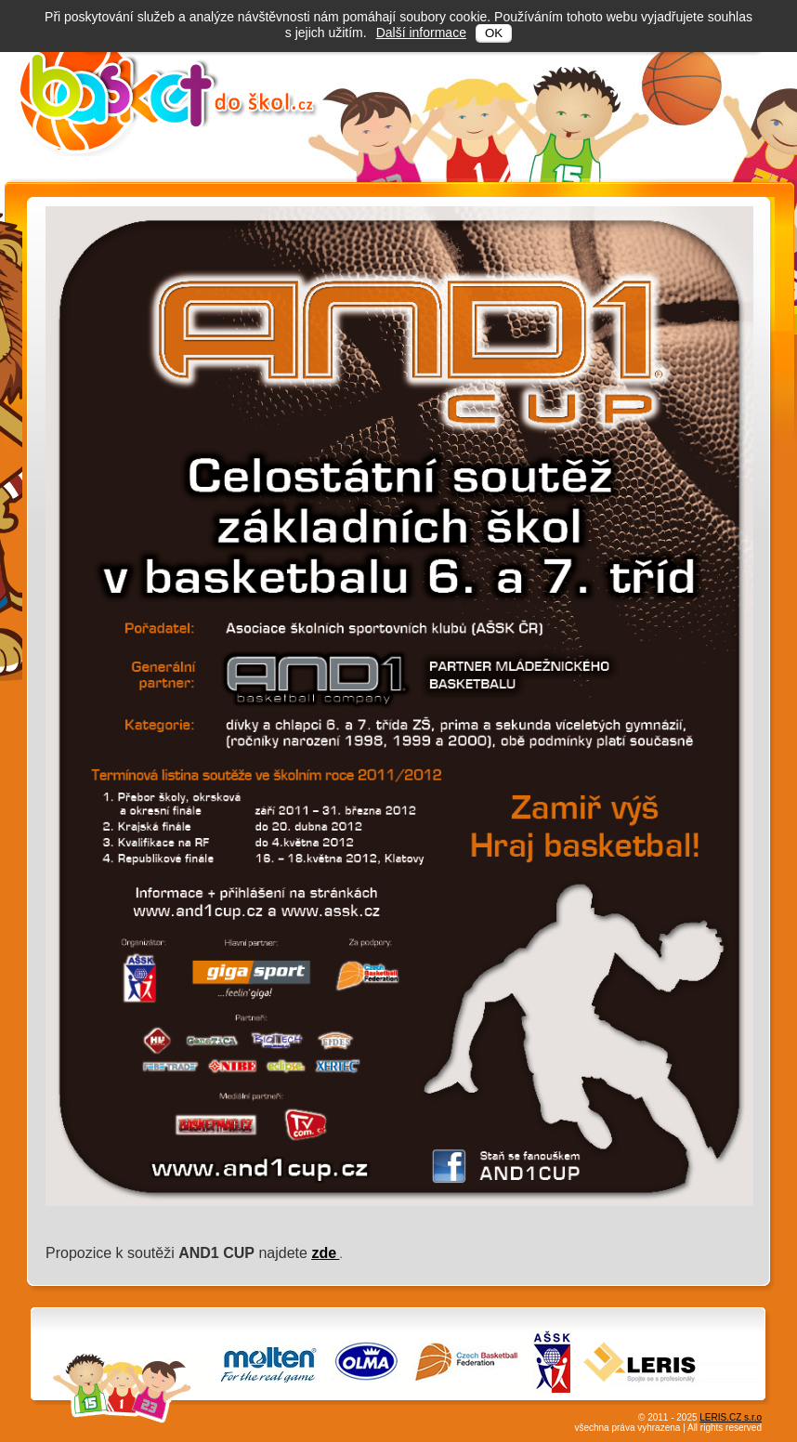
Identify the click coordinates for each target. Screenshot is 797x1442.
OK (494, 33)
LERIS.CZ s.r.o (730, 1417)
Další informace (421, 32)
